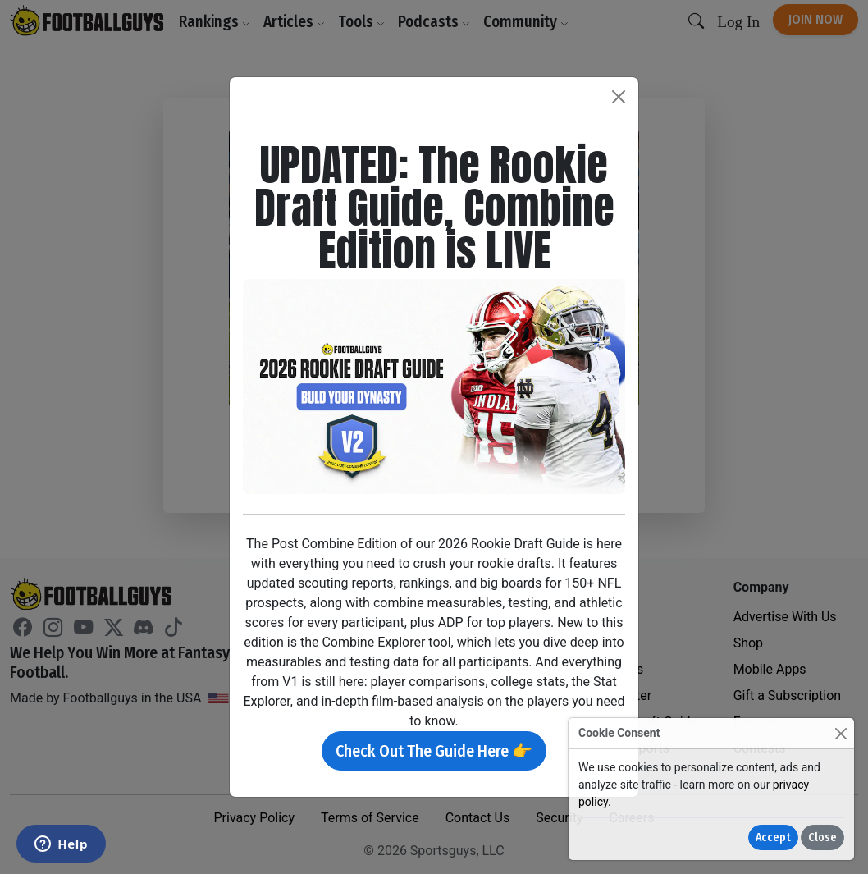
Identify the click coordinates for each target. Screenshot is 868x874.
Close (822, 837)
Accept (773, 837)
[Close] (840, 733)
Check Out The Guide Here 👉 (434, 751)
